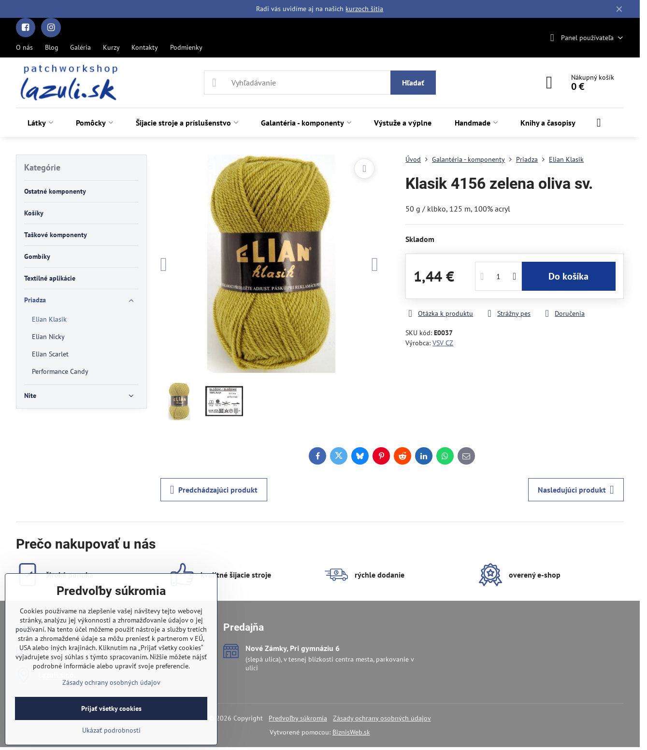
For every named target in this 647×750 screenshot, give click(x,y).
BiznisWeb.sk (351, 732)
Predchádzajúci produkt (214, 489)
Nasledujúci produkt (576, 489)
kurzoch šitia (364, 8)
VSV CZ (442, 343)
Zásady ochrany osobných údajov (382, 718)
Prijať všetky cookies (111, 708)
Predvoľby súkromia (298, 718)
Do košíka (568, 276)
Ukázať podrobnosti (111, 730)
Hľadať (413, 82)
